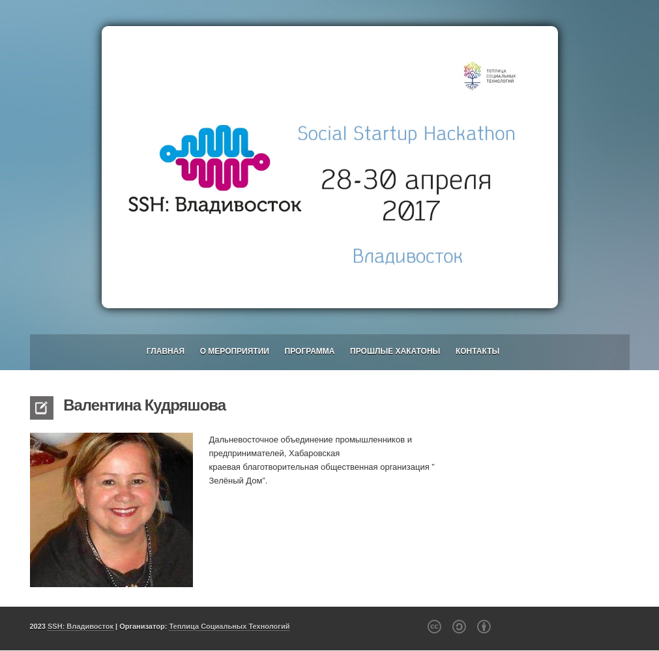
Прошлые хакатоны (395, 351)
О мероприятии (234, 351)
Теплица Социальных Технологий (229, 626)
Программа (310, 351)
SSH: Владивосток (80, 626)
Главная (165, 351)
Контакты (477, 351)
